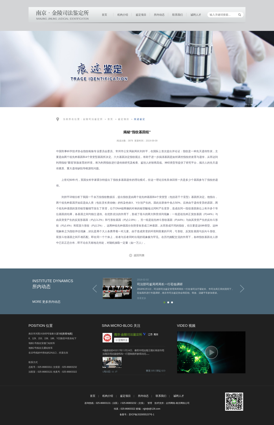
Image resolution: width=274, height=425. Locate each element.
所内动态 (159, 14)
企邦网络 (170, 403)
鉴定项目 (141, 14)
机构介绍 (122, 14)
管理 (149, 403)
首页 (104, 14)
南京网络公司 (183, 403)
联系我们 (177, 14)
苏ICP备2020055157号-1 (141, 414)
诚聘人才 (195, 14)
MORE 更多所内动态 (46, 301)
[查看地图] (67, 333)
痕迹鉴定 (139, 119)
